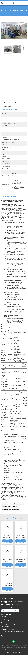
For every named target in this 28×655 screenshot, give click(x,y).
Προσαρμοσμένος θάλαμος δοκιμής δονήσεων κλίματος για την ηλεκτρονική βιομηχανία (7, 584)
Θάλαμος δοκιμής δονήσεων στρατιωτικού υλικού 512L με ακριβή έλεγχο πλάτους (7, 560)
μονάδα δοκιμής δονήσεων (10, 506)
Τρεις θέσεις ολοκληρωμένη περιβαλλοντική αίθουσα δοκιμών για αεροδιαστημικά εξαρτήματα (7, 536)
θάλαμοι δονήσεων (17, 503)
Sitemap (19, 652)
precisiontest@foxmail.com (10, 611)
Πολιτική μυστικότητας (12, 652)
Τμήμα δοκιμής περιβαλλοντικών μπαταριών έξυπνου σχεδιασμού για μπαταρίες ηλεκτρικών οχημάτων (20, 536)
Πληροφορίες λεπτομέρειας (7, 103)
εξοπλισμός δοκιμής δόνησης (10, 509)
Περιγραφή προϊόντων (20, 102)
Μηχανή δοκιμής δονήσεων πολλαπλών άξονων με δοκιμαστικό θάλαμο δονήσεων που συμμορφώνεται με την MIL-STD (20, 560)
